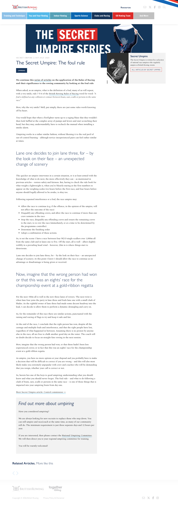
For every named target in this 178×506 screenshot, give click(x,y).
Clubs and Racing (102, 15)
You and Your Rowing (38, 15)
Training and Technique (14, 15)
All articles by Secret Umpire (146, 69)
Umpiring (21, 70)
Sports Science (81, 15)
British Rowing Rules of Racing (64, 93)
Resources (126, 7)
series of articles (42, 80)
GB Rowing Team (123, 15)
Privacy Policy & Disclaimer (53, 497)
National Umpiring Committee (77, 435)
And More (144, 15)
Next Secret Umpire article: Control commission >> (41, 392)
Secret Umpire (24, 58)
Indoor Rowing (60, 15)
